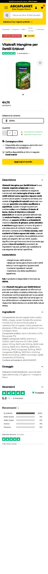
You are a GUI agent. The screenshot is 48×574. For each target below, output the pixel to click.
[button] (23, 76)
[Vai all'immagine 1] (23, 94)
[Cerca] (7, 15)
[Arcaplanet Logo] (21, 7)
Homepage (5, 29)
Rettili (23, 29)
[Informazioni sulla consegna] (30, 148)
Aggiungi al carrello (23, 162)
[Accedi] (36, 7)
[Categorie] (6, 7)
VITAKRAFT (7, 40)
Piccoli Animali (30, 29)
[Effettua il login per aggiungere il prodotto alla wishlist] (40, 63)
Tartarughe (40, 29)
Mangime (15, 29)
